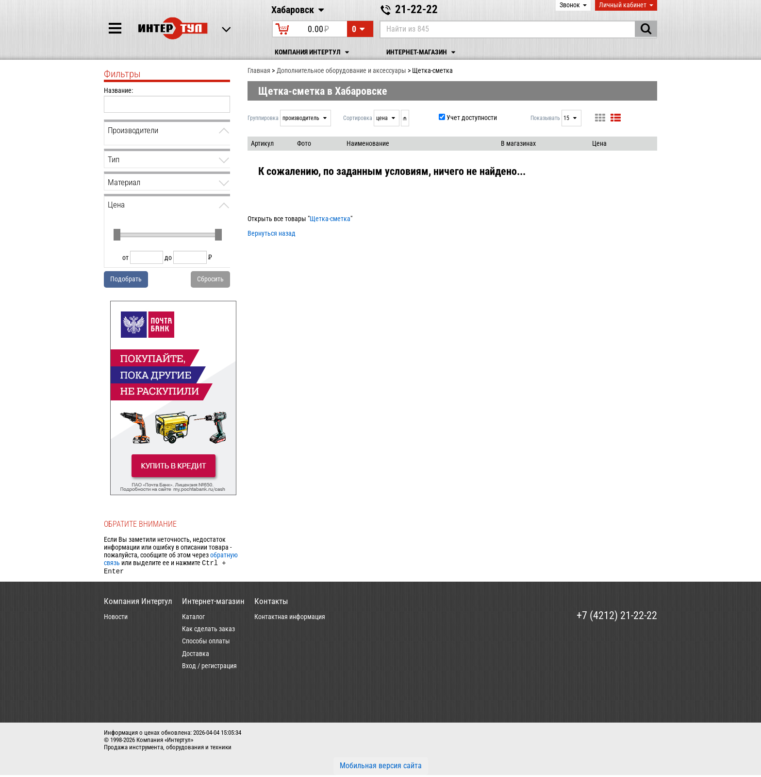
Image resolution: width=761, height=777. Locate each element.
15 (567, 118)
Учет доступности (472, 117)
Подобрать (126, 279)
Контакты (271, 603)
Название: (118, 90)
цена (382, 118)
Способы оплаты (206, 643)
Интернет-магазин (422, 52)
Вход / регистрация (209, 668)
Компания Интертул (313, 52)
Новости (116, 618)
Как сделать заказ (208, 631)
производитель (301, 118)
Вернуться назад (272, 233)
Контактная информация (289, 618)
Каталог (193, 618)
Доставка (195, 655)
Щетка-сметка (330, 219)
